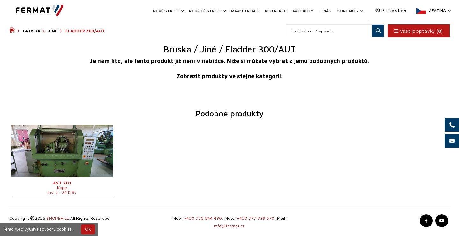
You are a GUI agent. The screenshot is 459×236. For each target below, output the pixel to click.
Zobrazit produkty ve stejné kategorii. (230, 76)
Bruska (31, 31)
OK (88, 229)
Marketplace (245, 11)
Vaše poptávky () (418, 31)
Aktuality (302, 11)
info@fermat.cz (229, 225)
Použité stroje (207, 11)
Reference (275, 11)
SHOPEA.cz (58, 218)
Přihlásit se (390, 10)
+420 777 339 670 (255, 218)
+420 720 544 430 (203, 218)
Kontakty (349, 11)
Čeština (439, 10)
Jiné (52, 31)
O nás (325, 11)
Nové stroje (168, 11)
